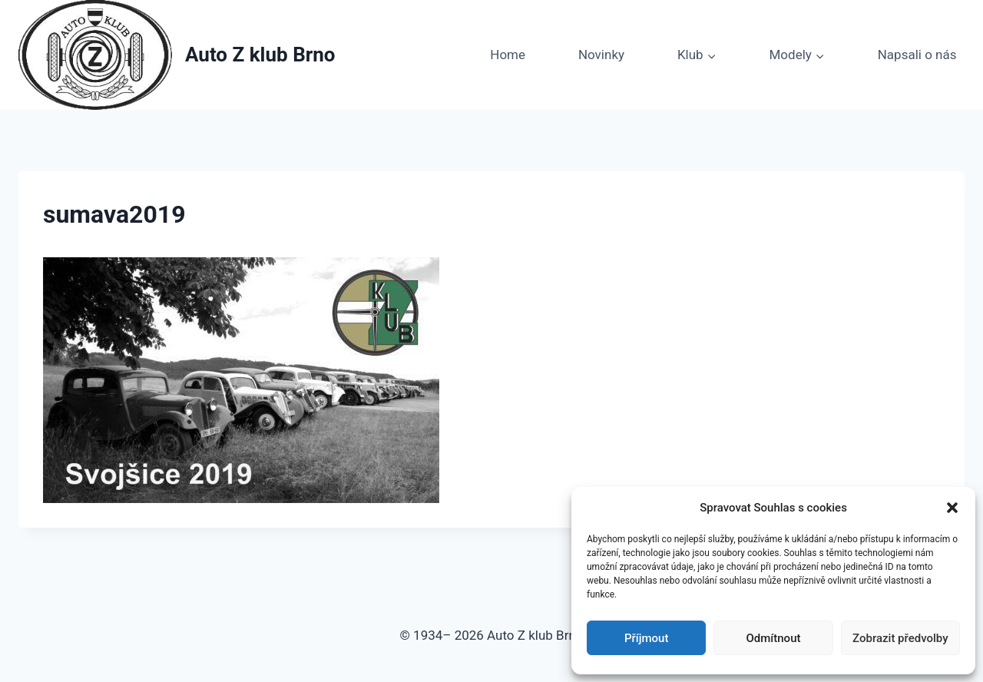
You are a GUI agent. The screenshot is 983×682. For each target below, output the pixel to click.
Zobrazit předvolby (900, 638)
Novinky (601, 54)
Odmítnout (773, 638)
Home (507, 54)
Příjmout (646, 638)
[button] (952, 507)
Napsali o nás (917, 54)
